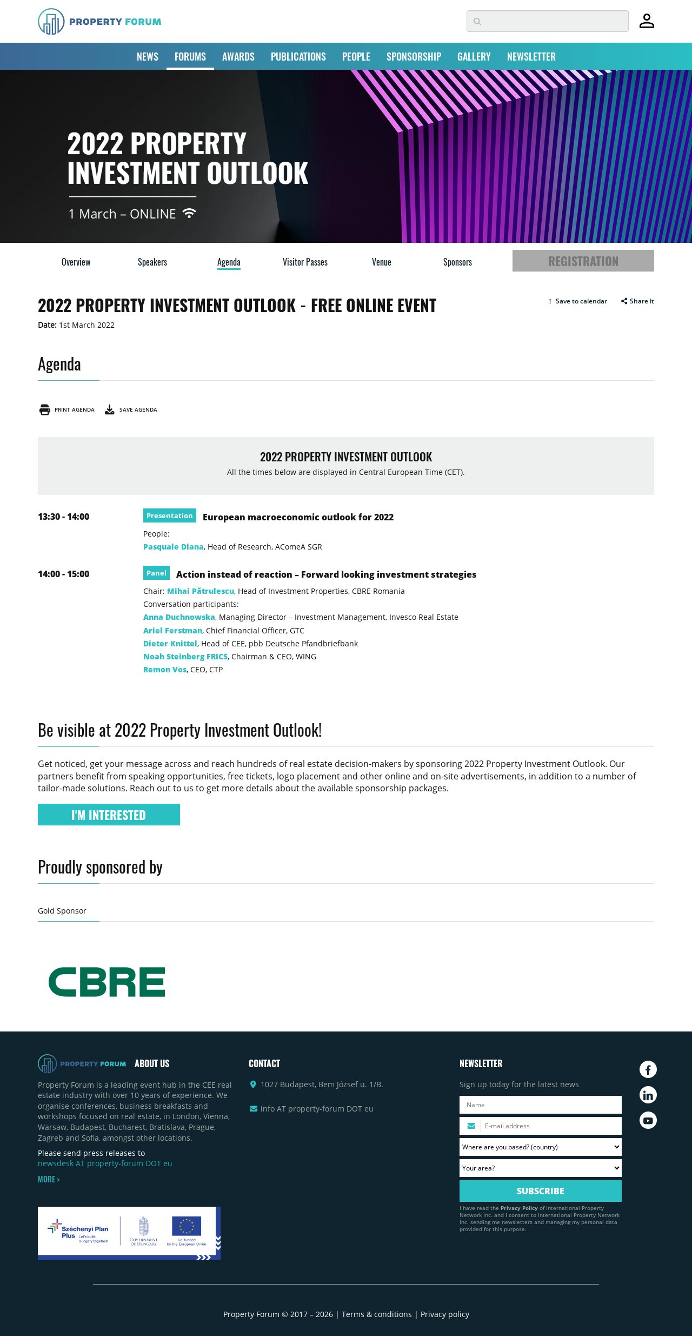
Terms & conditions (377, 1314)
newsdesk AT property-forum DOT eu (105, 1163)
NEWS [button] (147, 56)
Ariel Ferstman (172, 630)
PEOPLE (356, 56)
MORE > (48, 1179)
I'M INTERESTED (108, 814)
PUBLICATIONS (298, 56)
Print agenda (66, 409)
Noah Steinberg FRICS (185, 656)
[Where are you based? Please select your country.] (541, 1147)
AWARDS (238, 56)
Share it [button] (637, 301)
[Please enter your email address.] (541, 1126)
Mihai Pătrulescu (200, 591)
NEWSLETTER (531, 56)
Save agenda (130, 409)
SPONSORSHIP (414, 56)
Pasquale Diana (173, 546)
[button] (576, 301)
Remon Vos (165, 669)
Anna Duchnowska (179, 617)
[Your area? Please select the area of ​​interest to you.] (541, 1168)
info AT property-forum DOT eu (317, 1108)
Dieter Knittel (170, 643)
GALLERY (474, 56)
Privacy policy (445, 1314)
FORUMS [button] (190, 56)
